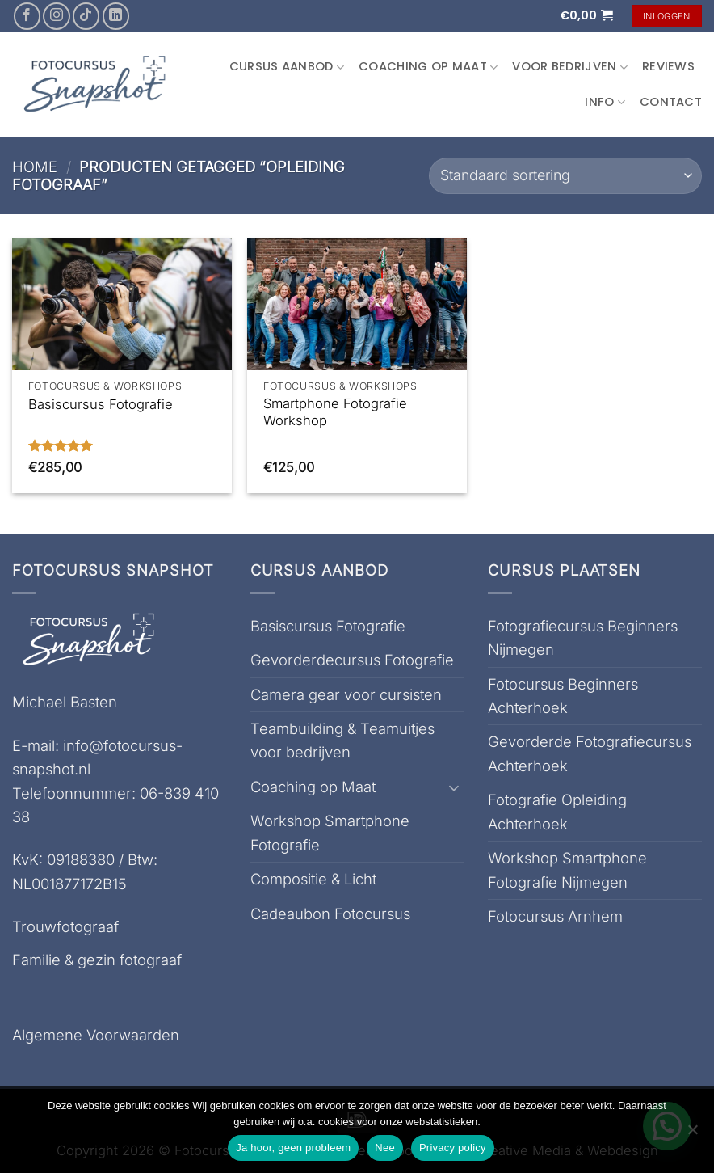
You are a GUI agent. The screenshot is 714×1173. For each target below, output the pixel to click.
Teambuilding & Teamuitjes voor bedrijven (342, 740)
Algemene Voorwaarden (95, 1035)
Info (605, 102)
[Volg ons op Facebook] (27, 15)
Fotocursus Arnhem (555, 916)
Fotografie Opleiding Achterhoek (557, 811)
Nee (385, 1147)
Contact (671, 102)
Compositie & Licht (313, 879)
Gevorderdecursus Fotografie (352, 660)
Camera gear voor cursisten (346, 694)
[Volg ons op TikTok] (86, 15)
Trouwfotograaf (65, 926)
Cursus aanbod (286, 66)
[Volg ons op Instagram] (56, 15)
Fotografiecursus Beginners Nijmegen (583, 637)
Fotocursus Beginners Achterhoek (563, 695)
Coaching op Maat (428, 66)
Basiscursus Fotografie (100, 404)
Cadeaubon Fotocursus (330, 913)
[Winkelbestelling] (565, 176)
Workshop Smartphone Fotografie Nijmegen (567, 869)
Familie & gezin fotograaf (97, 959)
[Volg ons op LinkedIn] (116, 15)
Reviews (668, 66)
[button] (586, 15)
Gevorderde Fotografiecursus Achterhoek (589, 753)
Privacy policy (452, 1147)
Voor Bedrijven (570, 66)
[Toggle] (454, 787)
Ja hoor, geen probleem (293, 1147)
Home (34, 166)
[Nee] (692, 1134)
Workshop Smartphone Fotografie (330, 832)
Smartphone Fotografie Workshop (335, 412)
